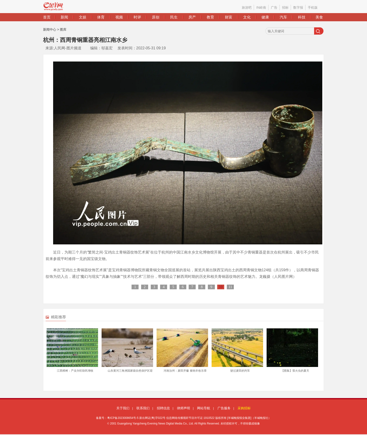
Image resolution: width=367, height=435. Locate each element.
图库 (63, 29)
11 (230, 287)
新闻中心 (49, 29)
